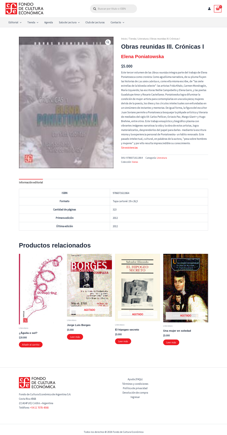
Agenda (47, 22)
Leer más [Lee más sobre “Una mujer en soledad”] (171, 342)
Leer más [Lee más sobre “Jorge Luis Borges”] (75, 336)
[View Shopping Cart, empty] (217, 8)
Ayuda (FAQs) (135, 379)
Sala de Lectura (67, 22)
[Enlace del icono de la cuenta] (209, 8)
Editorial (14, 22)
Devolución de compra (135, 392)
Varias (135, 161)
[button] (19, 22)
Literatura (143, 38)
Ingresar (135, 397)
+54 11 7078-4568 (39, 407)
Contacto (114, 22)
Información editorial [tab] (31, 182)
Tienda (32, 22)
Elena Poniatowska (142, 56)
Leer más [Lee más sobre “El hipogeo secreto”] (123, 341)
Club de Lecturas (92, 22)
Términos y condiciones (135, 384)
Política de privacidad (135, 388)
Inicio (124, 38)
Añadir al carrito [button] (30, 344)
